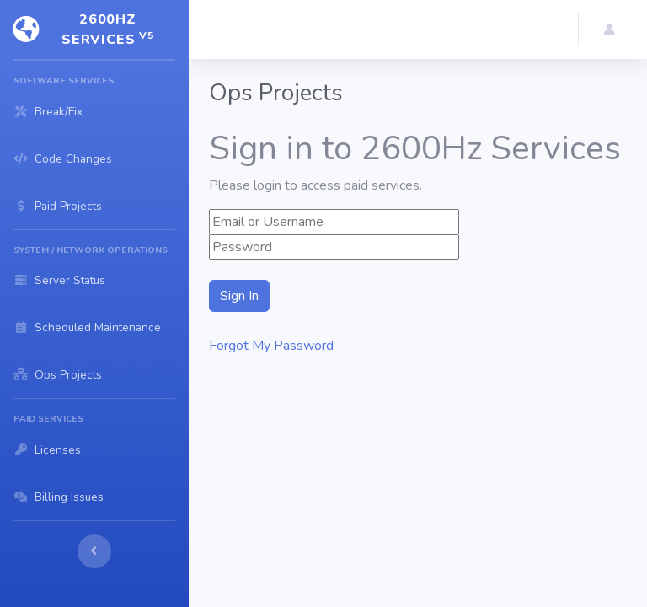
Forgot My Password (271, 345)
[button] (613, 29)
